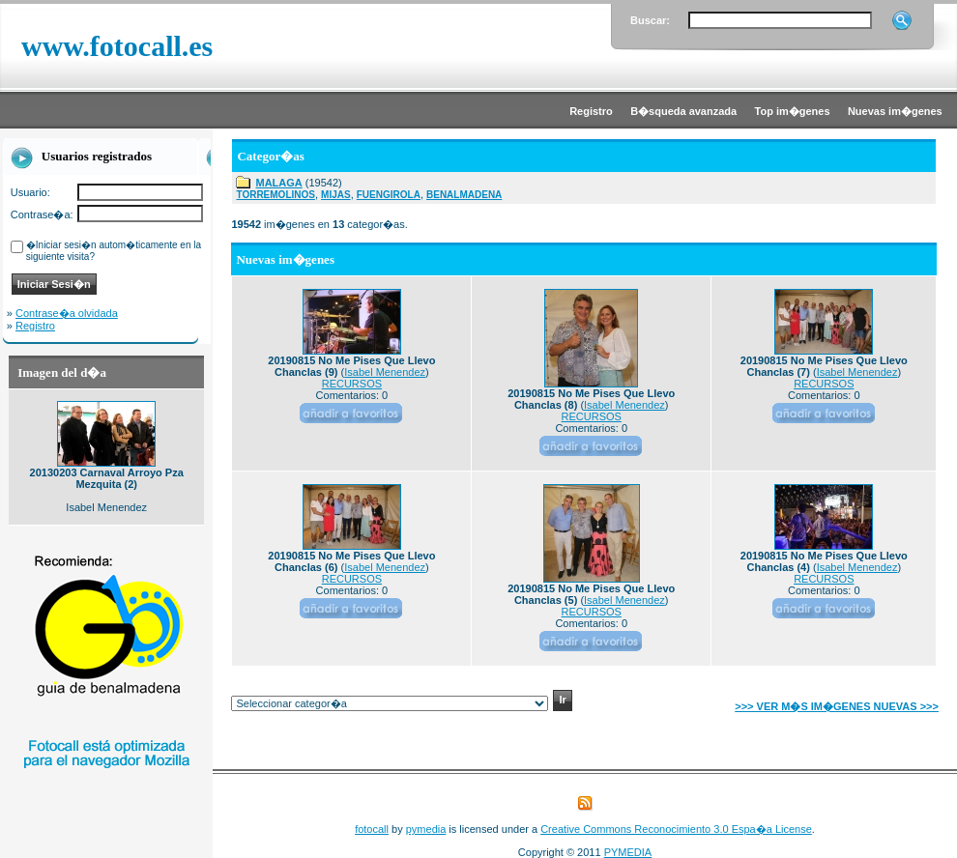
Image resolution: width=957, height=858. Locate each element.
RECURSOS (352, 383)
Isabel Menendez (384, 372)
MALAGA (278, 182)
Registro (35, 325)
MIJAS (336, 194)
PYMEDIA (628, 852)
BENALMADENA (464, 194)
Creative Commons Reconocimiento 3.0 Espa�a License (676, 829)
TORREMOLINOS (275, 194)
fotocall (372, 829)
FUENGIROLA (388, 194)
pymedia (426, 829)
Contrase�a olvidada (66, 313)
